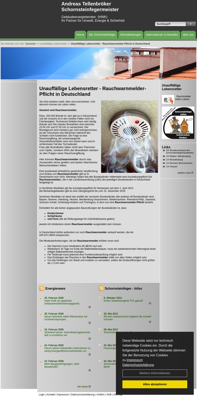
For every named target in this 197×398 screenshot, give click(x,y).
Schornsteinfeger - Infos (123, 288)
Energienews (55, 288)
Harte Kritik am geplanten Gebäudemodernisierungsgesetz (61, 302)
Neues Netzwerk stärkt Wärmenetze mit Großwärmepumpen (65, 318)
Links (166, 147)
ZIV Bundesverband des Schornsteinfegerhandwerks (180, 151)
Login (42, 394)
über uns (188, 34)
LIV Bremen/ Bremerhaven (179, 163)
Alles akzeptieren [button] (155, 384)
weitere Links (185, 173)
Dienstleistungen (130, 34)
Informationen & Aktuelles (162, 34)
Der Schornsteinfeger (102, 34)
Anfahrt (100, 394)
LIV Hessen (172, 166)
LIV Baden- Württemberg (178, 156)
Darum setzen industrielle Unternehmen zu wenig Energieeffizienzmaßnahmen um (67, 349)
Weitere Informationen (154, 373)
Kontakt (51, 394)
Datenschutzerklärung (138, 365)
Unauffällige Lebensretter (172, 87)
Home (80, 34)
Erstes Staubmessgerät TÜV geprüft (123, 300)
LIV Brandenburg (174, 159)
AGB (108, 394)
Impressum (135, 360)
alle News (83, 386)
